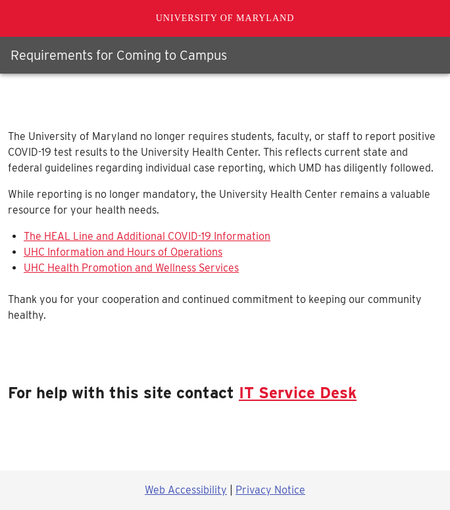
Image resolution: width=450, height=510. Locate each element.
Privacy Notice (270, 490)
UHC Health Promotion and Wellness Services (131, 268)
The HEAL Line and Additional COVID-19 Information (147, 236)
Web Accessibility (186, 490)
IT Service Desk (298, 392)
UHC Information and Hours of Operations (123, 252)
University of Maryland (225, 18)
